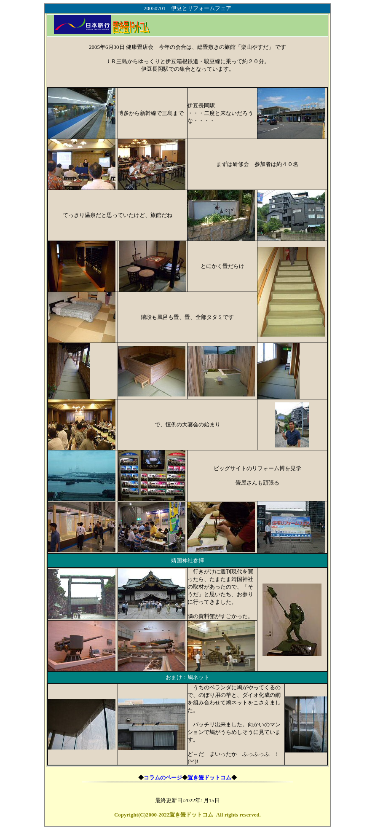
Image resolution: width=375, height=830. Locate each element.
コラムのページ (163, 777)
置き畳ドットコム (209, 777)
